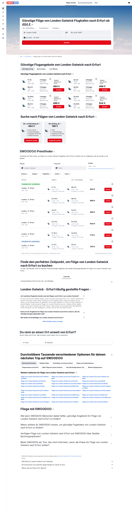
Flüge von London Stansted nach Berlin (97, 374)
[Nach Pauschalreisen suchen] (3, 20)
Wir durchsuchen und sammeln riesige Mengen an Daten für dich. (70, 456)
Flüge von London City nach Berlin (35, 374)
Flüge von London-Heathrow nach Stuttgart (38, 392)
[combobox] (32, 28)
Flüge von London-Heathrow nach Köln (36, 386)
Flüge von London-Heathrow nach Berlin (67, 372)
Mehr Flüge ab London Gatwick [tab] (55, 358)
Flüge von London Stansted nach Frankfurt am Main (37, 368)
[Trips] (3, 29)
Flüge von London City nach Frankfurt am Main (98, 368)
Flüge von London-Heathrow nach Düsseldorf (69, 374)
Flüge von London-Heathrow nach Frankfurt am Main (99, 378)
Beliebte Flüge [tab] (47, 354)
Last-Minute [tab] (56, 69)
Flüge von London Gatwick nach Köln (35, 377)
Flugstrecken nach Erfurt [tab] (33, 358)
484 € (29, 24)
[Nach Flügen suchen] (3, 8)
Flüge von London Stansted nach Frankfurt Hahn (37, 382)
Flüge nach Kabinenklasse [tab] (87, 354)
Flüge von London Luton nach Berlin (96, 372)
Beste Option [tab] (44, 69)
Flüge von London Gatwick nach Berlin (36, 372)
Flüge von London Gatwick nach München (67, 377)
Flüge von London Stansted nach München (68, 386)
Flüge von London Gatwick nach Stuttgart (67, 388)
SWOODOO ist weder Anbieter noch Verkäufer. (70, 452)
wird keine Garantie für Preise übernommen (72, 447)
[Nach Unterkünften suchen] (3, 12)
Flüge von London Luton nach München (97, 386)
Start (23, 56)
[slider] (116, 169)
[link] (34, 140)
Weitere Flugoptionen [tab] (98, 358)
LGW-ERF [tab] (69, 267)
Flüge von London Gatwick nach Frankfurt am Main (38, 389)
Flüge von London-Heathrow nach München (99, 388)
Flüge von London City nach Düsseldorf (97, 392)
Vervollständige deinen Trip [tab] (78, 358)
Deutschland (30, 56)
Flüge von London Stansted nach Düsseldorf (68, 381)
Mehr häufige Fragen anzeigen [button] (55, 312)
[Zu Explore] (3, 24)
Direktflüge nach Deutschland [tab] (65, 354)
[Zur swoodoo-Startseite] (13, 3)
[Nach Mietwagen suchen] (3, 16)
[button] (3, 3)
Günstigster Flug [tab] (30, 69)
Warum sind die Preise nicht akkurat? (70, 459)
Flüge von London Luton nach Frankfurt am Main (68, 368)
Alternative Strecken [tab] (31, 354)
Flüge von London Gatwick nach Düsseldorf (99, 381)
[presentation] (35, 24)
